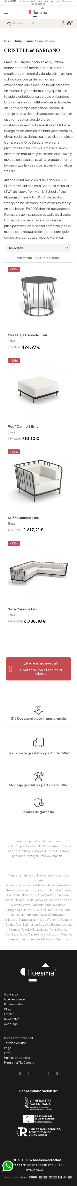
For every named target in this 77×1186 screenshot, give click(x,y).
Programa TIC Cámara (19, 1062)
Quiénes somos (14, 999)
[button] (38, 669)
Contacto (11, 994)
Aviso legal (11, 1024)
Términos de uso (15, 1043)
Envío (7, 1052)
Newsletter (11, 1019)
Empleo (9, 1014)
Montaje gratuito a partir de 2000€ (38, 800)
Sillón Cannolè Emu (23, 518)
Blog (7, 1009)
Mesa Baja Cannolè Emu (27, 335)
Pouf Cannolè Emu (23, 426)
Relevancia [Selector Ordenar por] (38, 248)
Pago (7, 1048)
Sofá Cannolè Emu (23, 609)
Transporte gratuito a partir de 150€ (38, 732)
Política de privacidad (18, 1038)
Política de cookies (17, 1057)
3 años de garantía (38, 828)
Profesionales (13, 1004)
